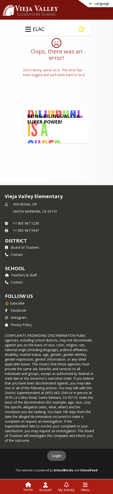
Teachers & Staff (21, 275)
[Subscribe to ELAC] (81, 29)
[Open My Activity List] (66, 487)
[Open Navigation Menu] (85, 487)
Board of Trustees (22, 247)
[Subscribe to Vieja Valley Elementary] (15, 303)
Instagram (15, 317)
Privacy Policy (18, 324)
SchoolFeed (89, 470)
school (15, 268)
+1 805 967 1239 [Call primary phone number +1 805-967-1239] (26, 223)
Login (56, 455)
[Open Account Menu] (45, 487)
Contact (14, 254)
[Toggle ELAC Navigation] (28, 29)
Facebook (15, 310)
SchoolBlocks (63, 470)
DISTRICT (16, 240)
